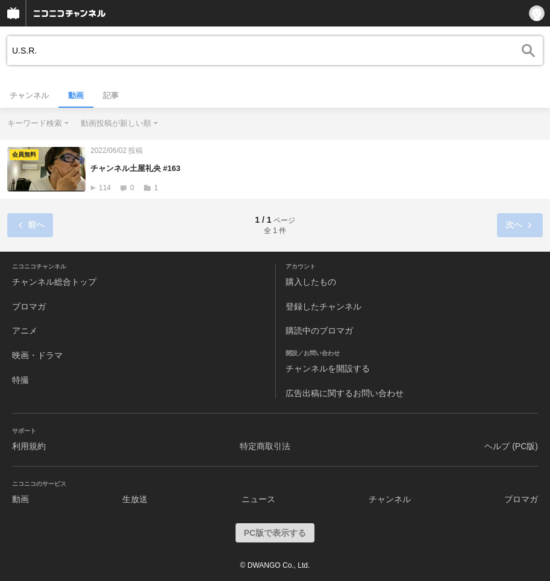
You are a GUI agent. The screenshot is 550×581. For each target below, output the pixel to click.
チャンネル (29, 95)
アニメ (24, 330)
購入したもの (311, 282)
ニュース (258, 499)
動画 (76, 95)
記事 (111, 95)
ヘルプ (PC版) (511, 446)
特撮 (20, 380)
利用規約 (29, 446)
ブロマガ (29, 306)
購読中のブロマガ (319, 330)
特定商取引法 (265, 446)
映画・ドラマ (37, 355)
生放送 (135, 499)
